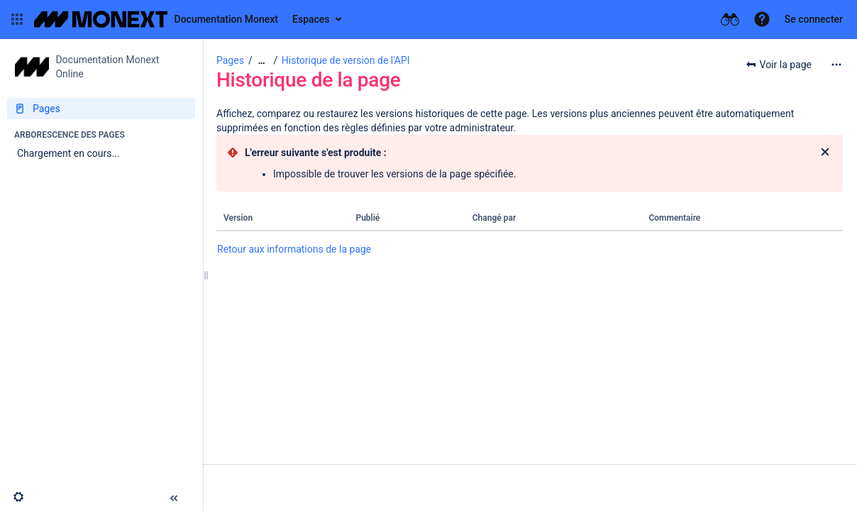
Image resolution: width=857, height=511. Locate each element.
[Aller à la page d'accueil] (156, 19)
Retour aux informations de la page (294, 249)
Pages (230, 60)
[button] (17, 19)
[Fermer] (825, 152)
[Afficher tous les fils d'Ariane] (262, 61)
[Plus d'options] (836, 64)
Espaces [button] (311, 19)
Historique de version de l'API (346, 60)
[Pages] (101, 108)
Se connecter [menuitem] (814, 19)
